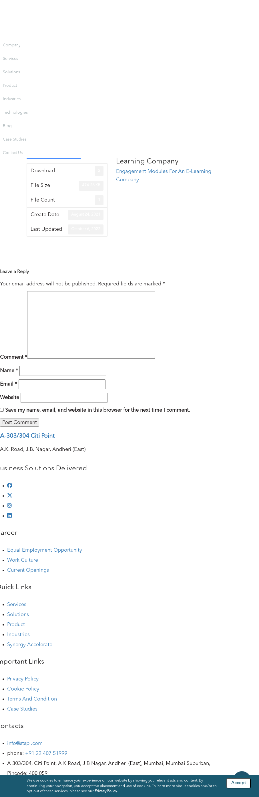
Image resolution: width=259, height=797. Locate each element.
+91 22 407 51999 (46, 753)
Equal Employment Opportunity (44, 550)
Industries (12, 99)
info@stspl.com (25, 743)
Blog (7, 126)
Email (8, 384)
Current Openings (28, 570)
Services (10, 59)
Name (9, 370)
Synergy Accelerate (29, 644)
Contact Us (13, 153)
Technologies (15, 113)
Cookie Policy (23, 689)
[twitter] (9, 495)
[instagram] (9, 505)
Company (12, 45)
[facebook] (9, 485)
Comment (13, 357)
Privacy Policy (23, 679)
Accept (238, 783)
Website (9, 397)
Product (10, 86)
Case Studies (14, 139)
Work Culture (22, 560)
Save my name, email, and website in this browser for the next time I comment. (97, 410)
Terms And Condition (32, 699)
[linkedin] (9, 515)
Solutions (11, 72)
